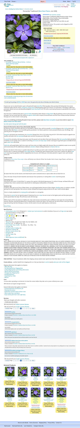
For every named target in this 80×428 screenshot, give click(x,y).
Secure (55, 49)
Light (7, 215)
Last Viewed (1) (28, 426)
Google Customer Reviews (22, 304)
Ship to (43, 1)
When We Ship (8, 266)
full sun (57, 147)
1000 (23, 102)
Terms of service (33, 422)
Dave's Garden (66, 47)
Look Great (14, 332)
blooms (39, 109)
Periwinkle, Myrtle (29, 9)
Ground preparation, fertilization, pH (14, 288)
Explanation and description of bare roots (15, 291)
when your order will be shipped (61, 262)
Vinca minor (14, 159)
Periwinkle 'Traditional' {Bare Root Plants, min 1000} (24, 315)
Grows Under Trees (10, 225)
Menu (69, 1)
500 (19, 102)
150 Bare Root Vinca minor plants (19, 340)
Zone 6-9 (49, 170)
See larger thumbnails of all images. (19, 55)
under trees (10, 142)
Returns (7, 277)
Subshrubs (6, 145)
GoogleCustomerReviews (73, 5)
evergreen (24, 107)
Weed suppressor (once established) (15, 237)
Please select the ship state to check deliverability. (57, 38)
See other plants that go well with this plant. (15, 124)
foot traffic (27, 151)
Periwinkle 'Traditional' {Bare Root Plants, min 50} (24, 335)
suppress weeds (32, 115)
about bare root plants (49, 120)
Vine (7, 235)
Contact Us (59, 422)
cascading (53, 128)
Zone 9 (31, 168)
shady (41, 140)
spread (13, 195)
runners (54, 176)
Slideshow (33, 55)
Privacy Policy (51, 422)
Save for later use (47, 40)
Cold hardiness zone (11, 211)
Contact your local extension (35, 211)
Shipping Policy (43, 422)
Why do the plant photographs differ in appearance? (23, 57)
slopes (45, 140)
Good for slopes (10, 234)
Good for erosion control (12, 231)
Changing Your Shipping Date (12, 273)
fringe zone (63, 211)
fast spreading (63, 139)
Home (64, 1)
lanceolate (29, 134)
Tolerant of (8, 222)
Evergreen (6, 134)
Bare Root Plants (44, 11)
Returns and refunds (23, 422)
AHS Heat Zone (9, 214)
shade (52, 147)
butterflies (39, 106)
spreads (7, 139)
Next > (33, 308)
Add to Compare (47, 43)
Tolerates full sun (51, 165)
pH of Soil (8, 223)
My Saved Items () (17, 426)
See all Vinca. (7, 206)
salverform (33, 147)
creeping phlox (24, 192)
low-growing (20, 136)
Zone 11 (32, 170)
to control (46, 262)
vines (33, 107)
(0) (74, 1)
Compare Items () (39, 426)
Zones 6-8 (40, 168)
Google (59, 47)
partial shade (28, 113)
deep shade (50, 113)
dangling (58, 187)
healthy (13, 312)
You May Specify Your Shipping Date (14, 268)
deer (34, 151)
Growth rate (9, 217)
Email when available (48, 36)
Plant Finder (7, 1)
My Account (7, 426)
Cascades (8, 226)
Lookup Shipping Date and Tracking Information (17, 269)
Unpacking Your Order (10, 276)
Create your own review (11, 302)
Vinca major (21, 159)
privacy (62, 50)
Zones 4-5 (49, 168)
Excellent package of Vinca (18, 350)
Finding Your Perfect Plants (16, 9)
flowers (16, 130)
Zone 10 (40, 170)
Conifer (18, 225)
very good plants (15, 322)
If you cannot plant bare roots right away (15, 294)
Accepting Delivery (9, 274)
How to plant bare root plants (12, 293)
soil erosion (35, 140)
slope (40, 195)
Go (68, 4)
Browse (14, 1)
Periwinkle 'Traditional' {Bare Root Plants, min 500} (24, 325)
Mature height (9, 219)
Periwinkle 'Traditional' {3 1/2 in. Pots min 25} (23, 353)
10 (30, 308)
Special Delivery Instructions (12, 271)
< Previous (7, 308)
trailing (29, 107)
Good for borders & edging (12, 228)
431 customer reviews (52, 14)
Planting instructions (10, 290)
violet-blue (34, 109)
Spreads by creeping (11, 229)
